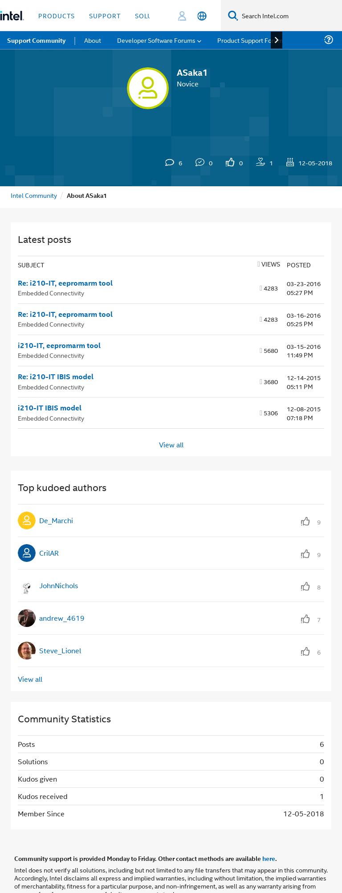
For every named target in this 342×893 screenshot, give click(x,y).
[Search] (233, 15)
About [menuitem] (92, 40)
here (268, 858)
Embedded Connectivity (51, 292)
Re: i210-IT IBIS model (56, 376)
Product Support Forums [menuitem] (251, 40)
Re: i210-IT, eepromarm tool (65, 283)
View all (171, 444)
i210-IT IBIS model (49, 408)
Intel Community (34, 195)
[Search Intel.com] (290, 15)
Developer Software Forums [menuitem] (156, 40)
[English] (202, 15)
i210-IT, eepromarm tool (59, 345)
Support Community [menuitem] (36, 40)
